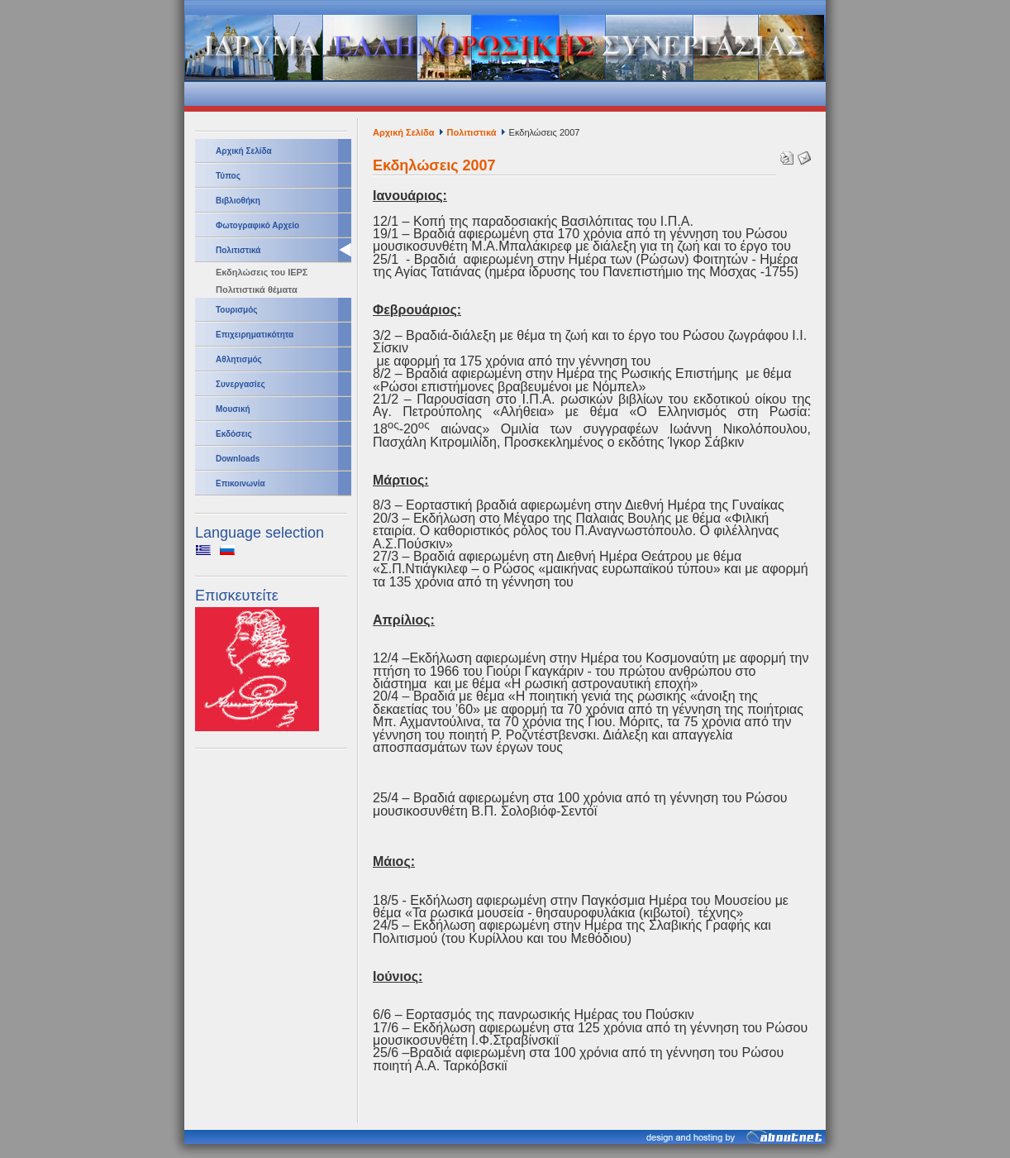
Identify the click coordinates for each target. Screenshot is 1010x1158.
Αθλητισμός (239, 359)
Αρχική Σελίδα (244, 151)
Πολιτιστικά (238, 250)
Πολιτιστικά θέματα (257, 289)
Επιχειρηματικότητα (254, 334)
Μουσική (233, 409)
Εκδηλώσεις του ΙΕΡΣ (261, 272)
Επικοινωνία (240, 483)
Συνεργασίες (240, 384)
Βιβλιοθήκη (238, 200)
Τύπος (228, 175)
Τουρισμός (237, 309)
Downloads (238, 458)
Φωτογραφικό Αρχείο (257, 225)
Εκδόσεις (234, 433)
